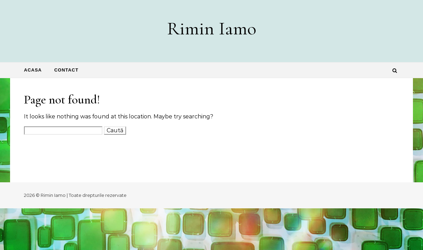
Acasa (33, 70)
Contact (66, 70)
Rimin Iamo (211, 28)
